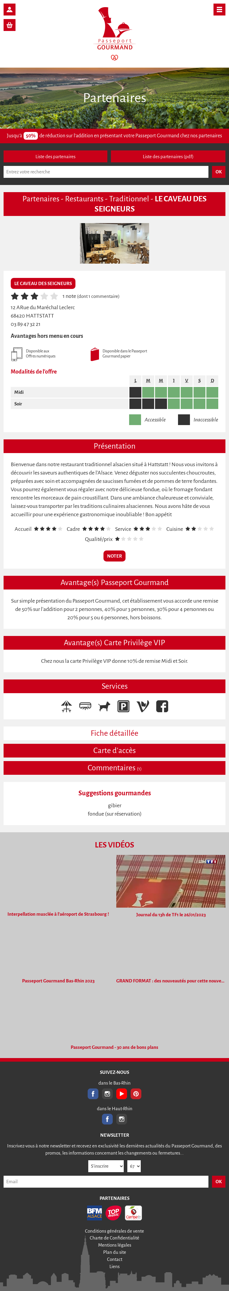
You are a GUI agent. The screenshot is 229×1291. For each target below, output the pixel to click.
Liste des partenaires (55, 156)
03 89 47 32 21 (26, 324)
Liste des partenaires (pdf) (168, 156)
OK (219, 1181)
